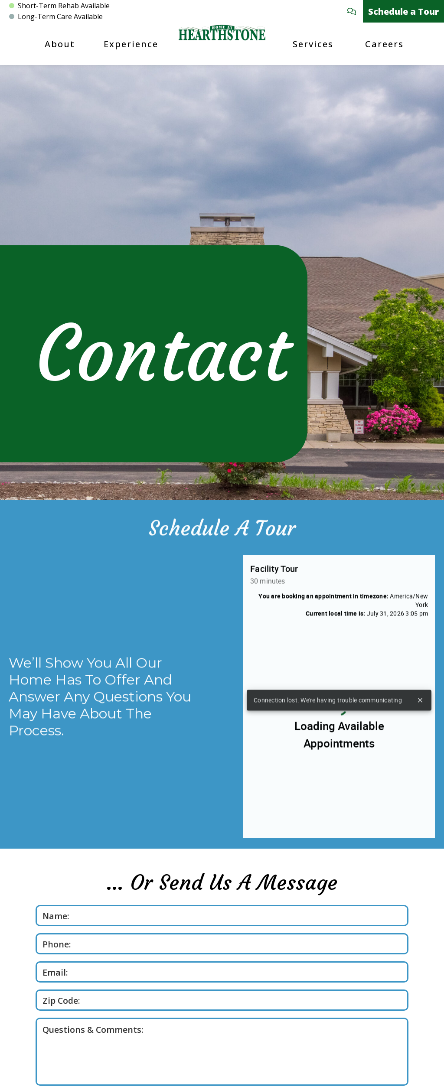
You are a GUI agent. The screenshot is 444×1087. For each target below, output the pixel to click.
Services (313, 44)
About (60, 44)
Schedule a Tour (403, 11)
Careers (384, 44)
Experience (131, 44)
